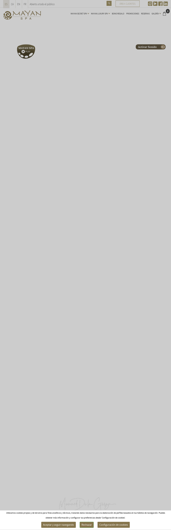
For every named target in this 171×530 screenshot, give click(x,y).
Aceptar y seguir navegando (58, 524)
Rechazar (86, 524)
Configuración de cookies (113, 524)
